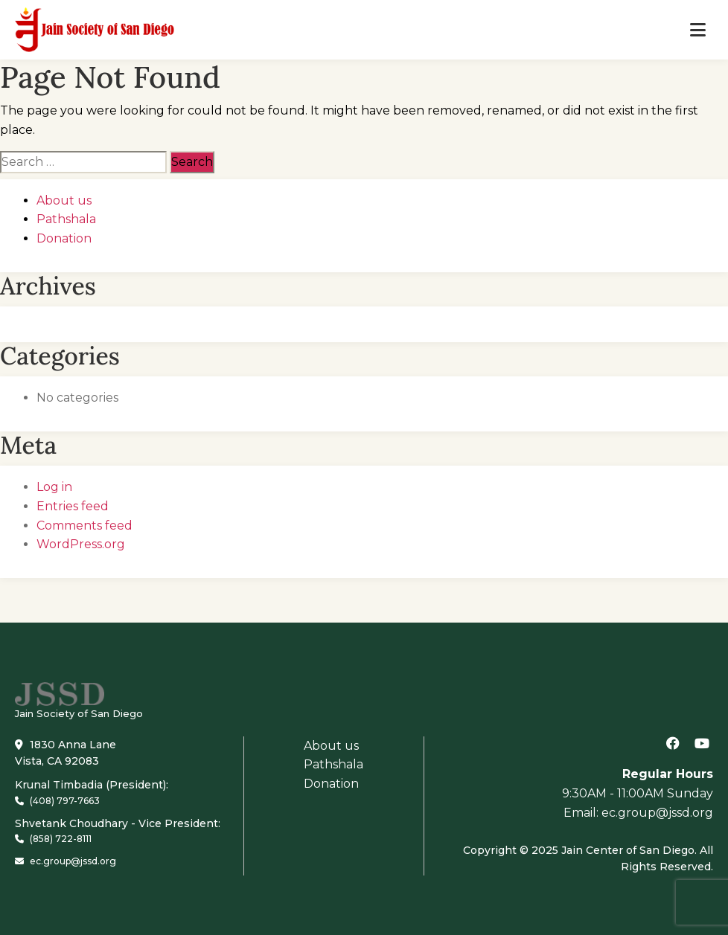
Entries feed (72, 506)
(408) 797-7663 (57, 800)
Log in (54, 487)
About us (64, 200)
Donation (64, 238)
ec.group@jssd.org (65, 861)
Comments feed (84, 525)
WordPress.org (80, 544)
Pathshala (66, 219)
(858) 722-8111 (53, 838)
